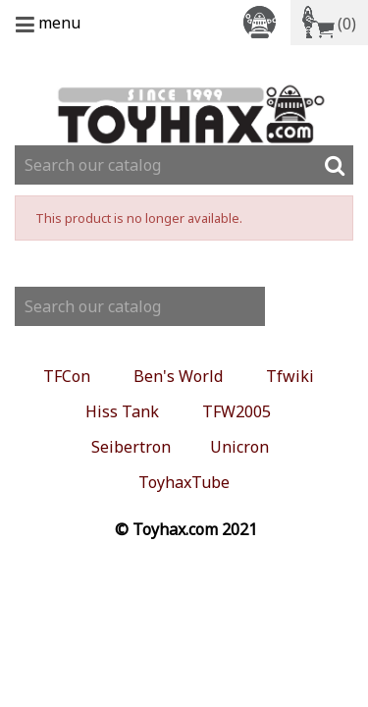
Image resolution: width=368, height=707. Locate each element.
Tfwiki (290, 376)
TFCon (66, 376)
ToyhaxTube (184, 482)
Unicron (239, 447)
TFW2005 (236, 411)
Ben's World (178, 376)
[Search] (184, 165)
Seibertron (131, 447)
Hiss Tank (122, 411)
